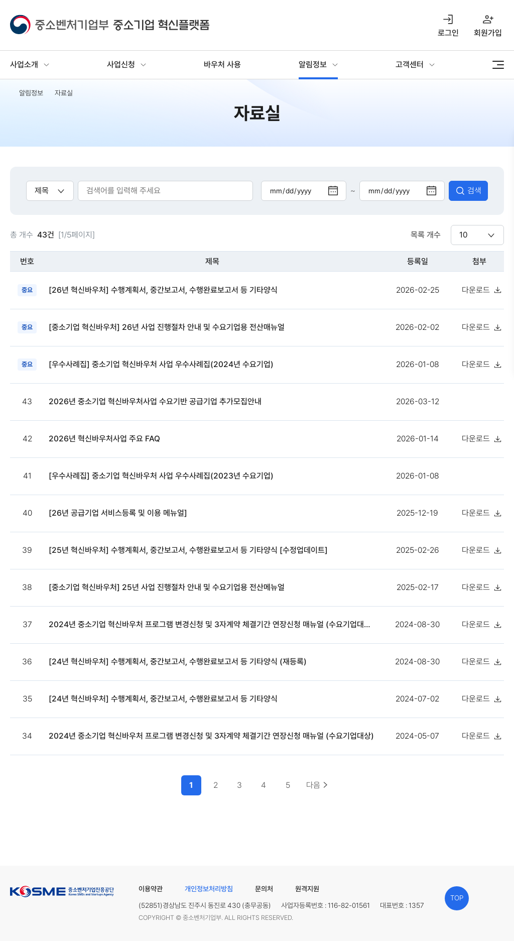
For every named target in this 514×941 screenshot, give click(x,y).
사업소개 (24, 64)
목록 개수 (426, 235)
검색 (474, 190)
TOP (456, 898)
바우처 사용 (222, 64)
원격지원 (307, 889)
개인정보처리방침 (209, 889)
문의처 (264, 889)
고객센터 (410, 64)
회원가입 (488, 33)
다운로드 (476, 290)
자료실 (64, 93)
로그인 (448, 33)
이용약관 (151, 889)
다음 (313, 785)
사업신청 (121, 64)
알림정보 (313, 64)
